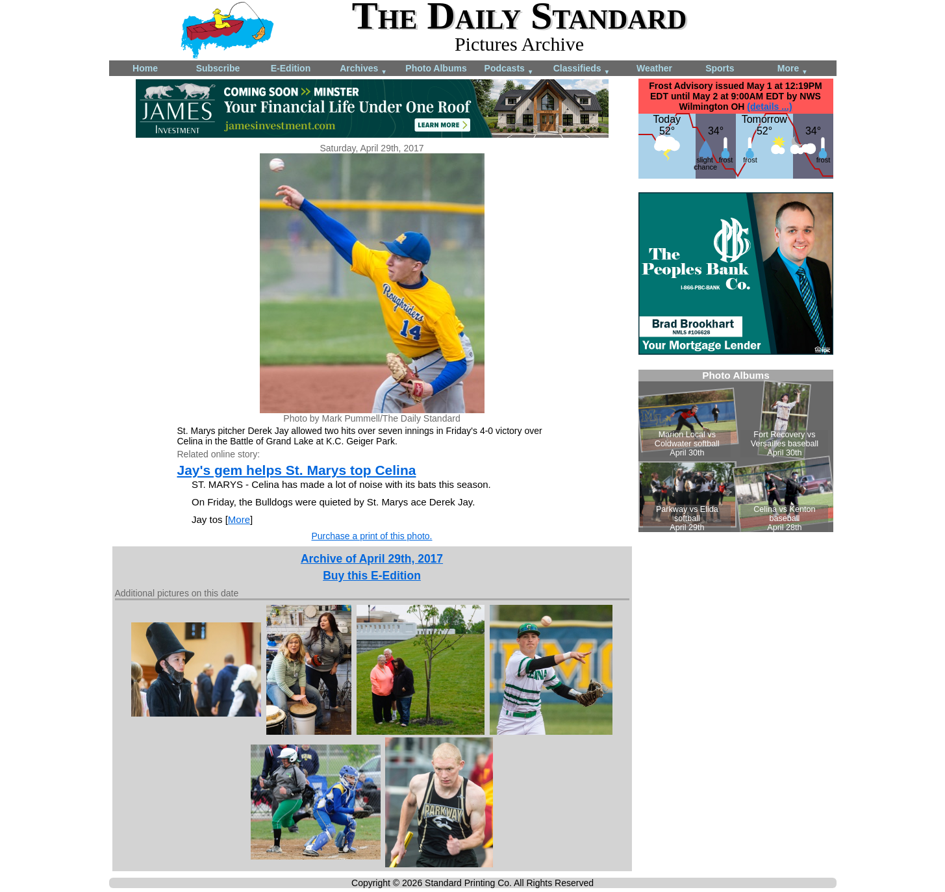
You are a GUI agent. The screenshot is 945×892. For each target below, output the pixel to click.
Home (145, 68)
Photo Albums (435, 68)
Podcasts (509, 69)
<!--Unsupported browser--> (735, 451)
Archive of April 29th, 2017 (372, 558)
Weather (654, 68)
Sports (719, 68)
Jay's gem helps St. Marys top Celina (296, 470)
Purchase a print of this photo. (372, 536)
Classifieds (582, 69)
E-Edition (290, 68)
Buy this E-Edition (372, 575)
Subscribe (218, 68)
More (792, 69)
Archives (363, 69)
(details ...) (769, 106)
